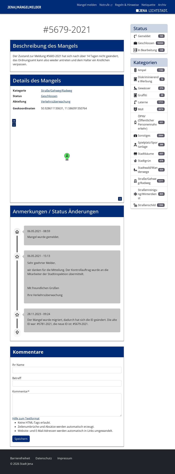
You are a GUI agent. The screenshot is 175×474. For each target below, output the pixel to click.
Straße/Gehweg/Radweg (56, 90)
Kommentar (20, 391)
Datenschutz (44, 458)
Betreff (16, 378)
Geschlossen (49, 96)
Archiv (162, 5)
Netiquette (148, 5)
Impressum (64, 458)
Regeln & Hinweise (127, 5)
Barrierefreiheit (20, 458)
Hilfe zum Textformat (25, 418)
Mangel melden (87, 5)
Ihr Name (18, 365)
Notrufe (106, 5)
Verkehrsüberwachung (55, 101)
